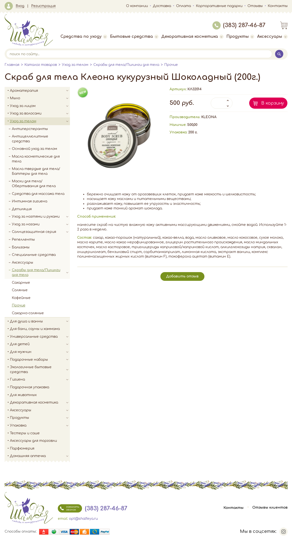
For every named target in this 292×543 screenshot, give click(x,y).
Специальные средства (34, 255)
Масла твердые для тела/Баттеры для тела (36, 171)
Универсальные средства (40, 337)
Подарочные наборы (40, 360)
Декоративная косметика (192, 36)
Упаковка (40, 425)
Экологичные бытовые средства (40, 369)
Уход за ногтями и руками (41, 217)
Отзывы (255, 6)
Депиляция (22, 209)
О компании (137, 6)
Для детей (40, 344)
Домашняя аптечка (40, 456)
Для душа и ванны (40, 321)
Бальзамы (21, 247)
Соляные (20, 290)
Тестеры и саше (25, 433)
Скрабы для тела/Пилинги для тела (126, 65)
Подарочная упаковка (29, 387)
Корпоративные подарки (219, 6)
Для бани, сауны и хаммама (35, 329)
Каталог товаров (40, 65)
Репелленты (23, 239)
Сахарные (21, 282)
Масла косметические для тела (36, 159)
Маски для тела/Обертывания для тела (34, 183)
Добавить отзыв (182, 276)
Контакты (278, 6)
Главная (12, 65)
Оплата (183, 6)
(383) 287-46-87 (238, 25)
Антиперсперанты (30, 129)
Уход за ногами (41, 224)
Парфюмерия (22, 448)
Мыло (40, 98)
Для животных (23, 395)
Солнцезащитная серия (41, 232)
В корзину (272, 103)
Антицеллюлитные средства (30, 139)
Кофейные (21, 298)
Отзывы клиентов (270, 508)
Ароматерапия (40, 91)
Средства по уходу (83, 36)
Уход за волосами (40, 113)
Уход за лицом (40, 106)
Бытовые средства (134, 36)
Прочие (171, 65)
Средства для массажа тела (38, 194)
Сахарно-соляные (28, 313)
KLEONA (209, 117)
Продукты (240, 36)
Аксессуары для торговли (33, 441)
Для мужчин (40, 352)
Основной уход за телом (34, 149)
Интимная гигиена (29, 201)
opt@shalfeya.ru (83, 518)
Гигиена (40, 379)
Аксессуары (272, 36)
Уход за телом (75, 65)
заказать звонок (68, 508)
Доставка (162, 6)
